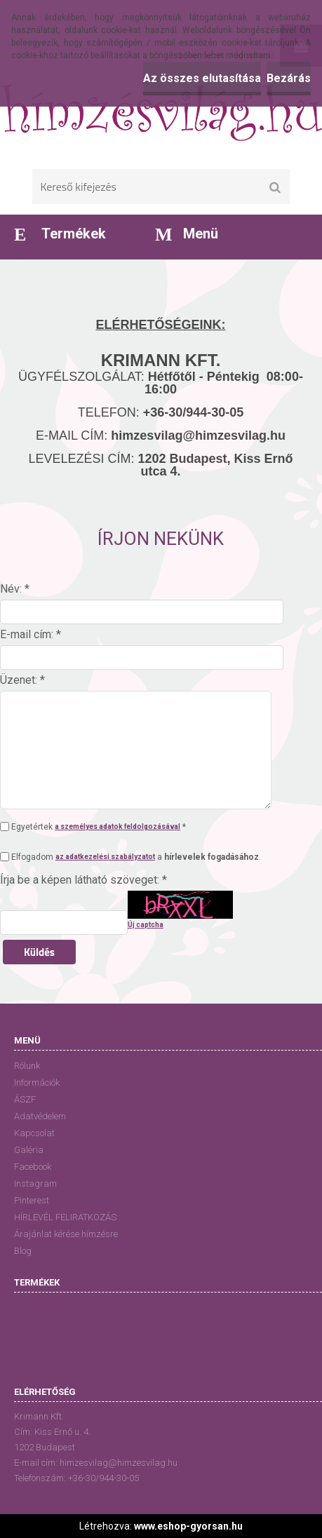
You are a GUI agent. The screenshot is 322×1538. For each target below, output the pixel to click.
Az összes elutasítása (202, 78)
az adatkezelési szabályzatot (105, 857)
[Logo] (161, 112)
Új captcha (145, 925)
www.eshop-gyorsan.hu (188, 1526)
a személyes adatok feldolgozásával (117, 826)
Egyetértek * (98, 827)
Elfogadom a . (136, 857)
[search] (274, 188)
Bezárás (289, 78)
